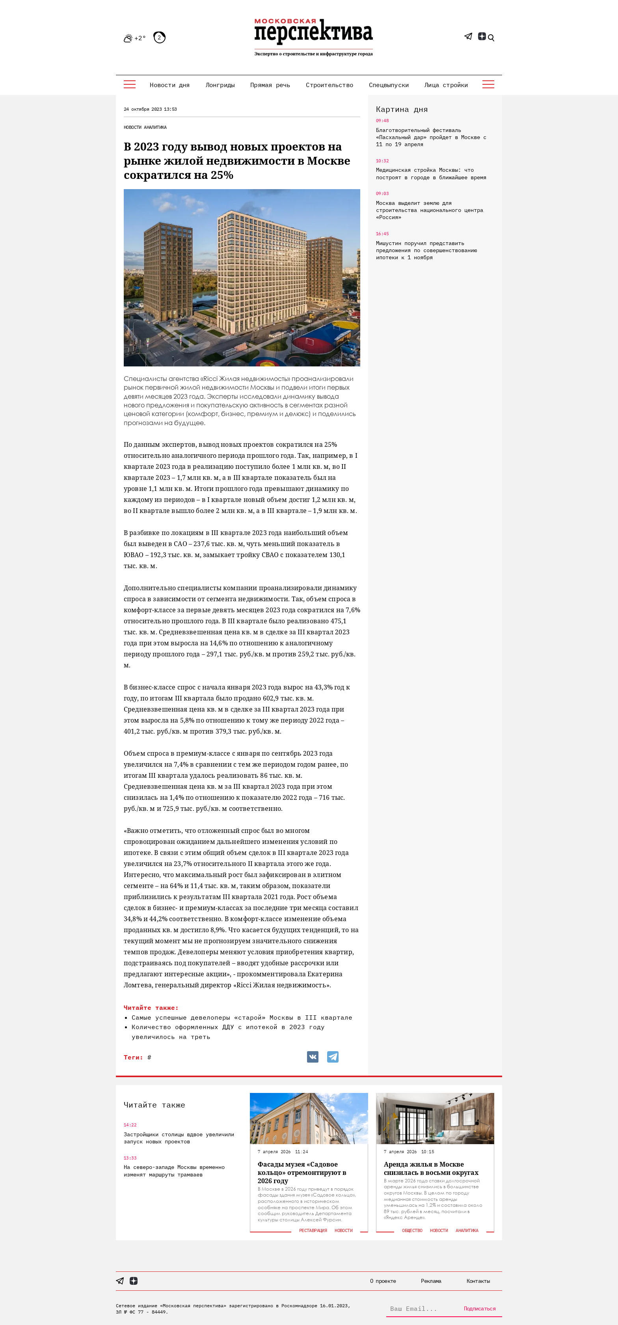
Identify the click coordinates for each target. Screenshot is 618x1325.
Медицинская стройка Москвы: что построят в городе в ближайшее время (431, 173)
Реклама (431, 1280)
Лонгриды (220, 85)
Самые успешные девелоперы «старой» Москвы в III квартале (242, 1017)
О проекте (383, 1280)
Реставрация (313, 1230)
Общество (412, 1230)
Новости (132, 127)
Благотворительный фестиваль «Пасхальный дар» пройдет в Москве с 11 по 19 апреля (431, 137)
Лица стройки (446, 85)
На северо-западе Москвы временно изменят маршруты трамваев (174, 1170)
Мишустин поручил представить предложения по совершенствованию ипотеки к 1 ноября (426, 250)
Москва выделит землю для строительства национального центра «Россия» (429, 210)
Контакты (478, 1280)
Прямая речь (270, 85)
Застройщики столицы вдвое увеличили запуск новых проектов (179, 1138)
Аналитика (155, 127)
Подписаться (479, 1308)
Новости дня (170, 85)
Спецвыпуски (389, 85)
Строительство (329, 85)
